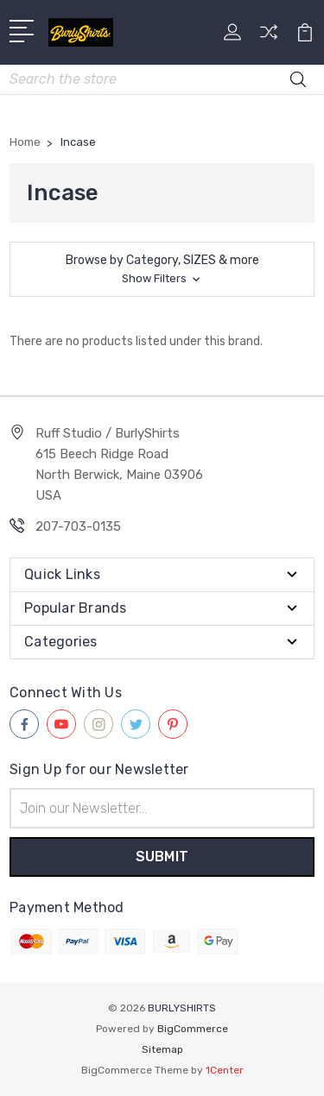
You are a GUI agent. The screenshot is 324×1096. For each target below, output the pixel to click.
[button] (162, 269)
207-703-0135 (78, 526)
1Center (225, 1070)
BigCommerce (192, 1029)
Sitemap (162, 1049)
